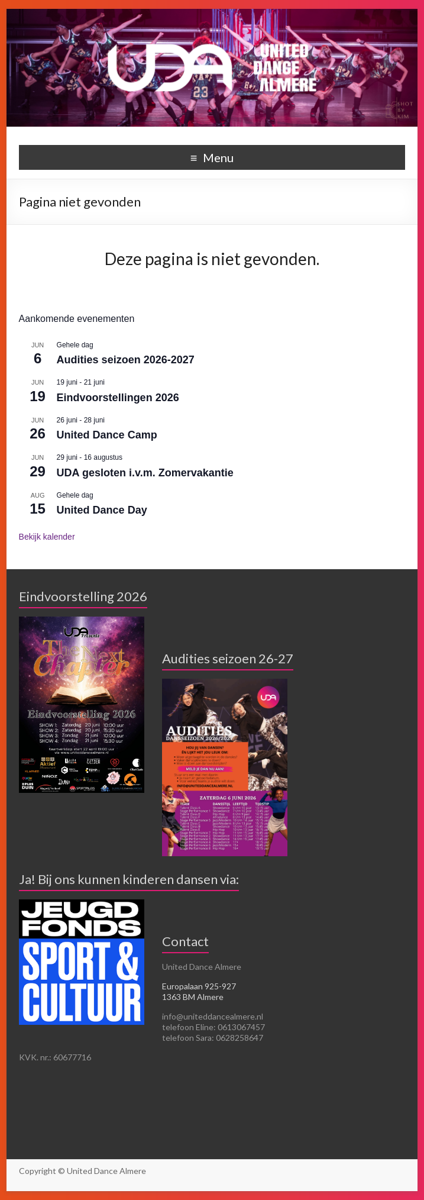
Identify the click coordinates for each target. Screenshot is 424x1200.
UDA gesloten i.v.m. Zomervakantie (145, 473)
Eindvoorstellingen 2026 (118, 398)
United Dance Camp (107, 435)
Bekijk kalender (47, 536)
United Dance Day (102, 510)
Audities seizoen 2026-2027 (126, 360)
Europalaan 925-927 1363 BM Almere (199, 991)
